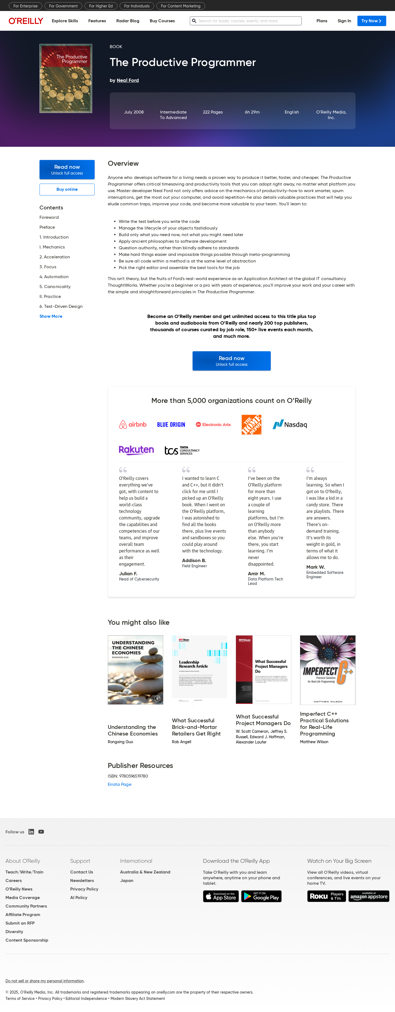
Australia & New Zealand (145, 872)
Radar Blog (127, 21)
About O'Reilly (22, 861)
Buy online (67, 189)
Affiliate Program (22, 914)
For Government (63, 6)
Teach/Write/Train (24, 872)
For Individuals (136, 6)
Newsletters (82, 880)
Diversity (14, 931)
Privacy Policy (84, 889)
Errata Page (119, 784)
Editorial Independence (86, 998)
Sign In (344, 21)
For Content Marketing (181, 6)
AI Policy (78, 897)
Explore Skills (65, 21)
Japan (126, 880)
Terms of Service (20, 998)
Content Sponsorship (26, 940)
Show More (51, 316)
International (136, 861)
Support (80, 861)
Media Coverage (22, 897)
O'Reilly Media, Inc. (331, 114)
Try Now (372, 21)
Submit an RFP (20, 923)
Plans (322, 21)
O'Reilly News (18, 889)
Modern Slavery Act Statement (138, 998)
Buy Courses (162, 21)
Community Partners (26, 906)
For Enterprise (25, 6)
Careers (13, 880)
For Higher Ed (101, 6)
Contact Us (81, 872)
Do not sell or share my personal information (44, 980)
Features (97, 21)
